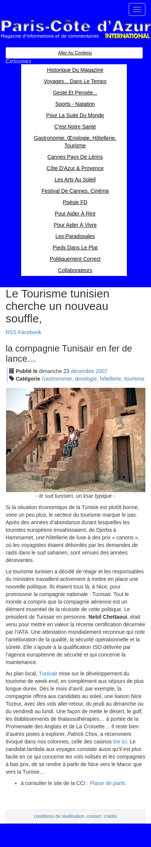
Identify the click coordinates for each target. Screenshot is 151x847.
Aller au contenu (75, 53)
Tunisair (48, 673)
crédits (110, 816)
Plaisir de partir (107, 783)
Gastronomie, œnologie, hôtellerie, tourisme (93, 379)
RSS (11, 332)
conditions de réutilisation (59, 816)
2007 (102, 371)
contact (94, 816)
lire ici (120, 742)
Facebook (29, 332)
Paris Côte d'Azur (75, 29)
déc (82, 371)
